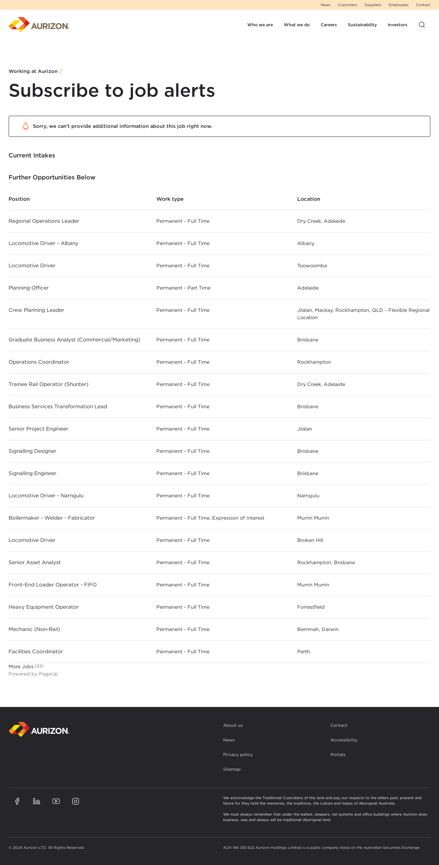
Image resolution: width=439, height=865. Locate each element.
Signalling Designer (32, 451)
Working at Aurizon (33, 71)
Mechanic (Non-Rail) (34, 629)
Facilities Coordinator (36, 651)
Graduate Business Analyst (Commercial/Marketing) (74, 340)
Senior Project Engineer (38, 429)
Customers (347, 4)
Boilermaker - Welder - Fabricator (52, 518)
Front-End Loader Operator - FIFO (53, 585)
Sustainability (362, 24)
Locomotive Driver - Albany (43, 243)
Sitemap (232, 769)
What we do (297, 24)
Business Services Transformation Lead (58, 406)
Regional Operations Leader (44, 221)
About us (233, 725)
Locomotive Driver (32, 265)
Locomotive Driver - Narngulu (46, 495)
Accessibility (343, 739)
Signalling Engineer (32, 473)
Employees (399, 4)
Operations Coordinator (39, 362)
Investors (397, 24)
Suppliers (373, 4)
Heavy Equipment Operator (44, 607)
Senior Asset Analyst (35, 562)
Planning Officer (29, 288)
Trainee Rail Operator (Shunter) (48, 384)
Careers (329, 24)
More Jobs (26, 666)
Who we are (260, 24)
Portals (337, 754)
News (325, 4)
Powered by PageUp (33, 674)
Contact (423, 4)
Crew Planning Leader (36, 310)
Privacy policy (238, 754)
